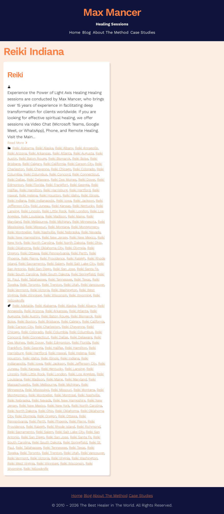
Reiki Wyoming (80, 295)
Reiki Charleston (47, 327)
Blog (88, 495)
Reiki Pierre (29, 258)
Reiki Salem (55, 264)
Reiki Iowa (64, 201)
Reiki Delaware (38, 180)
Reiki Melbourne (35, 222)
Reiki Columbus (35, 174)
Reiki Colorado (84, 169)
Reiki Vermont (17, 290)
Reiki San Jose (64, 269)
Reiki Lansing (75, 369)
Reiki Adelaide (22, 306)
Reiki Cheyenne (37, 169)
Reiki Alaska (44, 148)
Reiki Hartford (80, 190)
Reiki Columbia (56, 332)
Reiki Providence (52, 258)
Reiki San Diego (39, 269)
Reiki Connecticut (85, 174)
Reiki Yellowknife (35, 469)
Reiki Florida (34, 185)
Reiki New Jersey (55, 237)
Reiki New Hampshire (23, 237)
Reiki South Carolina (22, 274)
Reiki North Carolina (38, 243)
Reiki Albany (64, 148)
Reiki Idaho (71, 195)
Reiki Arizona (17, 153)
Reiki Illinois (90, 195)
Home (76, 495)
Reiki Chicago (61, 169)
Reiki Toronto (30, 285)
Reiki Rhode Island (61, 427)
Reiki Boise (80, 159)
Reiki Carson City (80, 164)
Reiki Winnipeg (31, 295)
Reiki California (54, 164)
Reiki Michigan (59, 222)
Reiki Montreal (65, 395)
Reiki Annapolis (86, 148)
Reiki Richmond (88, 427)
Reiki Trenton (52, 285)
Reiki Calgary (32, 164)
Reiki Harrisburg (55, 190)
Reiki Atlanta (62, 153)
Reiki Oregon (46, 416)
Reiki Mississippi (37, 390)
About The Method (110, 495)
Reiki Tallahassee (33, 279)
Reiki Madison (55, 216)
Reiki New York (58, 406)
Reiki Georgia (79, 185)
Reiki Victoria (39, 290)
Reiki (15, 75)
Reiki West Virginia (21, 463)
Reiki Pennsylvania (55, 253)
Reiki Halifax (54, 348)
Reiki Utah (71, 285)
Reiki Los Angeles (81, 374)
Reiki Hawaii (57, 353)
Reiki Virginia (60, 458)
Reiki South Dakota (54, 274)
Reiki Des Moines (64, 180)
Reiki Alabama (23, 148)
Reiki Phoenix (57, 421)
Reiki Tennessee (60, 279)
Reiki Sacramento (31, 264)
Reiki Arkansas (40, 153)
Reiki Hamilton (30, 190)
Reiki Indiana (16, 201)
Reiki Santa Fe (87, 269)
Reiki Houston (50, 195)
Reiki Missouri (35, 227)
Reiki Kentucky (83, 206)
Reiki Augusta (83, 153)
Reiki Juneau (40, 206)
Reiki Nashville (44, 232)
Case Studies (141, 495)
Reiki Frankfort (57, 185)
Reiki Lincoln (30, 211)
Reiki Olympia (75, 248)
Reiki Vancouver (92, 285)
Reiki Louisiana (32, 216)
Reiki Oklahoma (19, 248)
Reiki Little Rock (54, 211)
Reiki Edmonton (58, 342)
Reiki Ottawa (29, 253)
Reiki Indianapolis (41, 201)
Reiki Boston (26, 321)
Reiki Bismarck (59, 159)
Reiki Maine (76, 216)
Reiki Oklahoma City (48, 248)
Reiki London (78, 211)
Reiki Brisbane (48, 321)
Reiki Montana (58, 227)
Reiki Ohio (94, 243)
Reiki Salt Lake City (80, 264)
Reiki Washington (64, 290)
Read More (15, 143)
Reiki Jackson (83, 201)
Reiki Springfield (83, 274)
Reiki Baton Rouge (33, 159)
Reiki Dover (86, 180)
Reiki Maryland (76, 379)
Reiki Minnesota (84, 222)
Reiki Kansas (61, 206)
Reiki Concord (59, 174)
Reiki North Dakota (70, 243)
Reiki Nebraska (68, 232)
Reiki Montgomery (84, 227)
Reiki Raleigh (76, 258)
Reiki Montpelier (19, 232)
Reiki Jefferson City (81, 364)
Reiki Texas (82, 279)
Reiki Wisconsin (55, 295)
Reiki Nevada (91, 232)
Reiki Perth (79, 253)
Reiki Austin (30, 316)
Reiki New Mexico (82, 237)
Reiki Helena (28, 195)
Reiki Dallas (16, 180)
